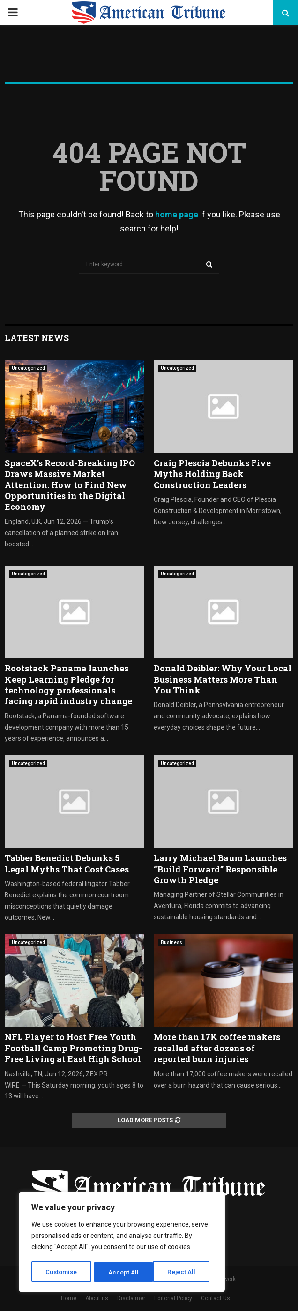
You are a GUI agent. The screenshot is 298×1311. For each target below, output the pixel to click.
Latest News (37, 337)
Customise (61, 1272)
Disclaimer (131, 1298)
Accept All (183, 1272)
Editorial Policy (173, 1298)
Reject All (123, 1272)
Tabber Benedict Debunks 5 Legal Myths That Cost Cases (67, 863)
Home (68, 1298)
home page (176, 214)
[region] (122, 1243)
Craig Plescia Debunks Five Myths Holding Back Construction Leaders (212, 474)
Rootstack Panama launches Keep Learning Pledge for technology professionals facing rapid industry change (68, 685)
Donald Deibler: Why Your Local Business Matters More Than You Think (222, 679)
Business (171, 942)
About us (96, 1298)
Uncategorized (28, 368)
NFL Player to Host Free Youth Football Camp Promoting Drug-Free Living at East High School (73, 1048)
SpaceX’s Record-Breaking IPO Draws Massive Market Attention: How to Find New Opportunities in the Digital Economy (70, 485)
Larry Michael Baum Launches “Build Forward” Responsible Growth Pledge (220, 869)
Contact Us (215, 1298)
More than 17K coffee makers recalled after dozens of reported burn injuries (217, 1048)
